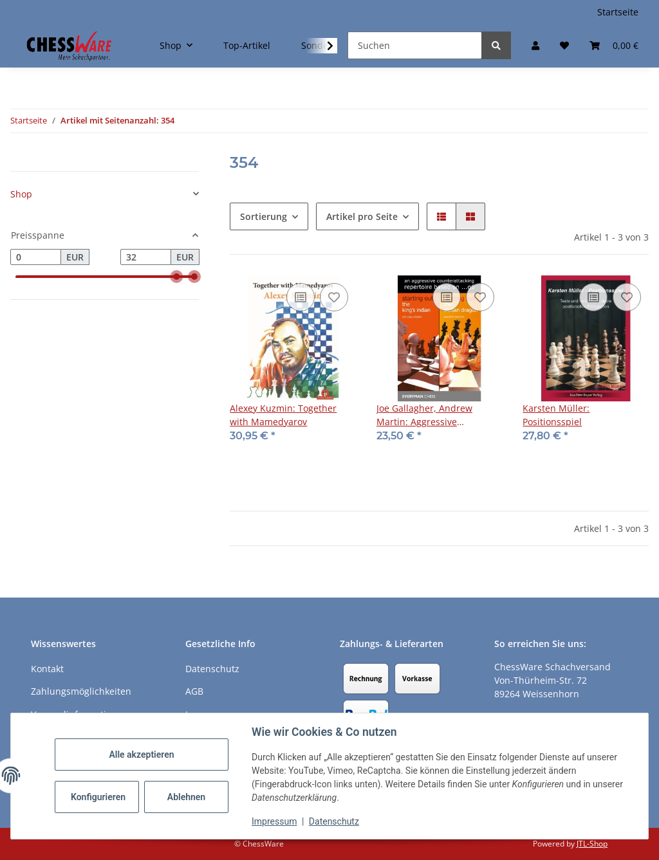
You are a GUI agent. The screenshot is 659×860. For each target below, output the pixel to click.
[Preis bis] (145, 257)
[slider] (176, 277)
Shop (21, 194)
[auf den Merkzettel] (334, 297)
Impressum (274, 821)
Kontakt (47, 669)
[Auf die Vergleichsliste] (300, 297)
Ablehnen (186, 797)
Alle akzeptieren (141, 754)
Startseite (617, 12)
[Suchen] (415, 45)
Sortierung (263, 216)
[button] (535, 45)
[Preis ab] (35, 257)
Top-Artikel (246, 45)
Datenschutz (334, 821)
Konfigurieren (98, 797)
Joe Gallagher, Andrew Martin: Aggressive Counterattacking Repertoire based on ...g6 (437, 415)
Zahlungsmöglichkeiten (81, 691)
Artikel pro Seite (362, 216)
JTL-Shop (592, 843)
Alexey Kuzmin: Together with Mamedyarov (283, 415)
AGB (194, 691)
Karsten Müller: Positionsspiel (556, 415)
